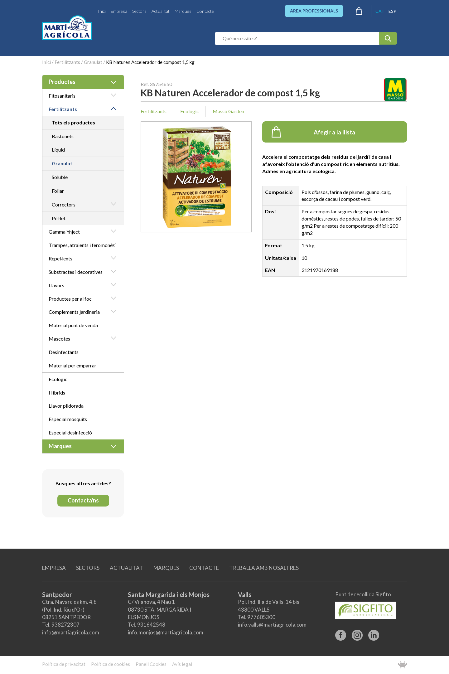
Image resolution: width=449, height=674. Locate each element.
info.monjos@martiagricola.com (165, 632)
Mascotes (59, 339)
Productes (62, 81)
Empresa (119, 11)
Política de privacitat (63, 664)
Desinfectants (64, 352)
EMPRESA (54, 568)
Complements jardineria (74, 312)
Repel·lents (60, 258)
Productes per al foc (70, 299)
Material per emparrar (72, 365)
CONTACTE (204, 568)
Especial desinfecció (70, 432)
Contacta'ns (83, 500)
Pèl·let (58, 218)
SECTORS (87, 568)
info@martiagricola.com (70, 632)
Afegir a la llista (313, 132)
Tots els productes (73, 122)
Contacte (205, 11)
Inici (102, 11)
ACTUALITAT (126, 568)
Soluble (60, 177)
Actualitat (161, 11)
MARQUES (166, 568)
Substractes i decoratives (76, 272)
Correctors (63, 204)
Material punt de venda (73, 325)
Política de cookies (110, 664)
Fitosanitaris (62, 96)
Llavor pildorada (66, 406)
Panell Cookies (151, 664)
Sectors (139, 11)
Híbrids (57, 392)
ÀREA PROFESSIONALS (314, 10)
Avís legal (182, 664)
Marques (183, 11)
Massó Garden (228, 111)
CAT (379, 11)
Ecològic (58, 379)
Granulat (93, 62)
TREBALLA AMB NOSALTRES (264, 568)
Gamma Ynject (64, 232)
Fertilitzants (67, 62)
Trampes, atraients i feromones (82, 245)
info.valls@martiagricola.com (272, 624)
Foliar (58, 191)
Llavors (56, 285)
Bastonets (63, 136)
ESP (392, 11)
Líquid (58, 150)
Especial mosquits (68, 419)
